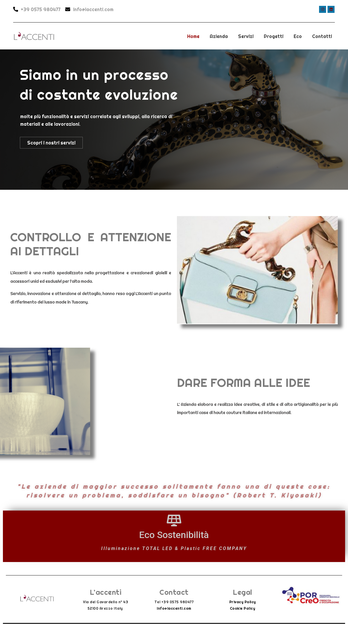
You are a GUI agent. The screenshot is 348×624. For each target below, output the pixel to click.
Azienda (219, 36)
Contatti (322, 36)
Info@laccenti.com (174, 608)
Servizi (246, 36)
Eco (298, 36)
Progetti (273, 36)
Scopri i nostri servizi (51, 143)
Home (193, 36)
